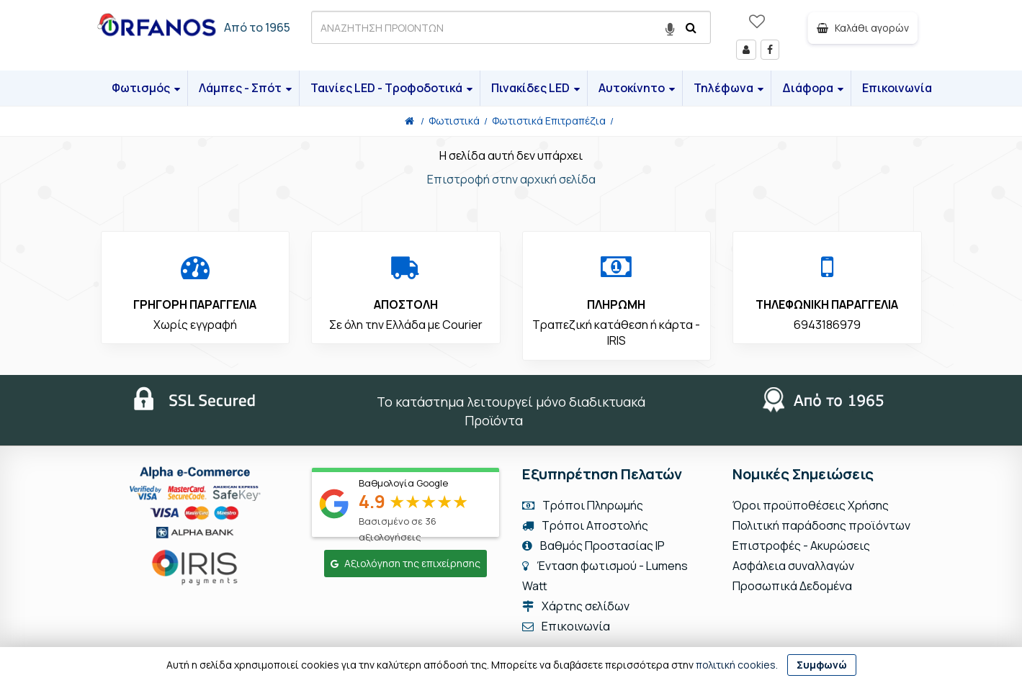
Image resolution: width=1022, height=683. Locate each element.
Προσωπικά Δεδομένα (792, 586)
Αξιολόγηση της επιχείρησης (405, 563)
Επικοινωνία (897, 88)
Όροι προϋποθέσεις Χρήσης (810, 505)
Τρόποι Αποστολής (585, 525)
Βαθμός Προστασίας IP (593, 545)
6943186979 (827, 325)
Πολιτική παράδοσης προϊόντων (821, 525)
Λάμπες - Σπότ (245, 88)
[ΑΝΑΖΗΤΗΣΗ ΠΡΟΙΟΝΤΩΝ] (511, 27)
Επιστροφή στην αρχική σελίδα (511, 179)
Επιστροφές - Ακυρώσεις (801, 545)
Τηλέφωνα (728, 88)
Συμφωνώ (822, 664)
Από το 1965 (257, 27)
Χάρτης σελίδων (575, 606)
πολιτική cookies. (737, 664)
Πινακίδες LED (535, 88)
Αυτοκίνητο (637, 88)
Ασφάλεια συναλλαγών (793, 566)
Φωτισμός (146, 88)
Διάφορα (812, 88)
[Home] (409, 120)
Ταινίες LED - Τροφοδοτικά (391, 88)
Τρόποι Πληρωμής (582, 505)
